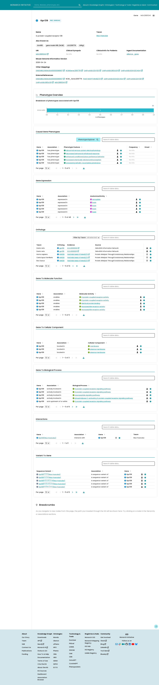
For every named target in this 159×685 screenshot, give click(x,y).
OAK (70, 653)
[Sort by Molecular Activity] (95, 294)
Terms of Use (43, 661)
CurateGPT (73, 664)
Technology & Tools (123, 5)
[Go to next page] (73, 217)
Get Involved (105, 637)
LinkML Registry (91, 653)
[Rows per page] (47, 168)
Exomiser (72, 640)
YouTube (105, 651)
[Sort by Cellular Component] (106, 343)
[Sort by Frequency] (139, 147)
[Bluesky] (136, 644)
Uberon (56, 641)
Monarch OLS (90, 637)
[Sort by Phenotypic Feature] (81, 147)
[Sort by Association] (58, 147)
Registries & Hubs (139, 5)
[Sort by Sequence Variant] (52, 471)
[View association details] (120, 150)
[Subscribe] (116, 644)
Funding (25, 654)
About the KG (43, 667)
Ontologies (109, 5)
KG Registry (89, 650)
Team (24, 641)
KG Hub (88, 646)
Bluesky (104, 654)
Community (152, 5)
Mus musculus (102, 35)
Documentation (44, 657)
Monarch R (43, 647)
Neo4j (41, 644)
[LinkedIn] (130, 644)
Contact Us (26, 647)
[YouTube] (133, 644)
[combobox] (57, 5)
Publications (27, 651)
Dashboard (42, 674)
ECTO (55, 667)
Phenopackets (74, 667)
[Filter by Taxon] (86, 237)
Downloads (42, 637)
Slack (104, 641)
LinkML (71, 647)
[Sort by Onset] (151, 147)
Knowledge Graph (97, 5)
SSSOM (72, 650)
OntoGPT (72, 660)
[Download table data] (83, 168)
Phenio (56, 651)
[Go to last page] (77, 217)
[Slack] (119, 644)
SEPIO (55, 664)
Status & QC (42, 651)
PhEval (71, 643)
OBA (55, 654)
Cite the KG (42, 664)
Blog (103, 644)
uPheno (56, 644)
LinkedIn (105, 647)
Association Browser (42, 678)
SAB (23, 644)
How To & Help (43, 654)
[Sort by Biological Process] (88, 385)
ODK (70, 657)
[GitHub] (126, 644)
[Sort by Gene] (42, 147)
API (40, 641)
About (86, 5)
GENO (55, 661)
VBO (55, 657)
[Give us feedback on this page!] (156, 626)
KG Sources (42, 671)
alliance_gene (133, 54)
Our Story (25, 637)
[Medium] (123, 644)
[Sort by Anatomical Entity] (106, 196)
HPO (55, 647)
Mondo (56, 637)
